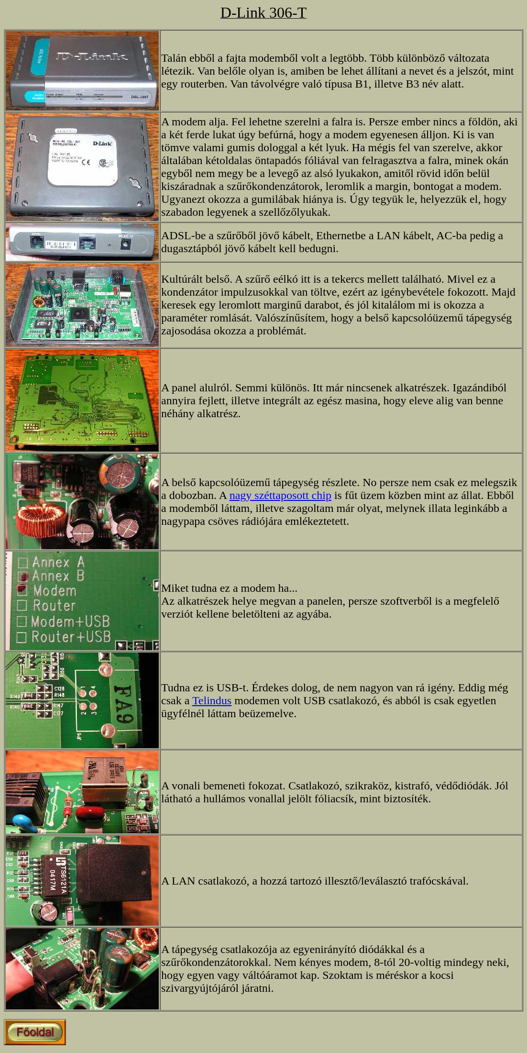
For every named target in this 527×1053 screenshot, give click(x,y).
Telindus (211, 700)
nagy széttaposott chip (280, 495)
